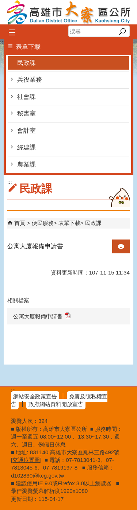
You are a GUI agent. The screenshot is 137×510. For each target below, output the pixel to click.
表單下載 (69, 223)
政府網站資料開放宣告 (55, 404)
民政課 (26, 62)
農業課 (26, 164)
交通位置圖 (26, 460)
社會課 (26, 96)
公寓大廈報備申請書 (42, 315)
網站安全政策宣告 (35, 396)
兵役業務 (29, 79)
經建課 (26, 147)
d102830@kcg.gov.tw (37, 475)
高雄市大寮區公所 (68, 12)
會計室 (26, 130)
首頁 (19, 223)
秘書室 (26, 113)
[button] (122, 31)
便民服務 (43, 223)
